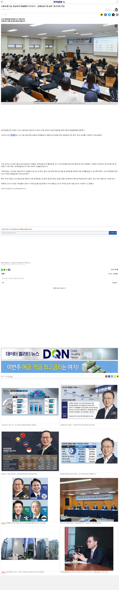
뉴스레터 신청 (112, 232)
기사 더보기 (10, 322)
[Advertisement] (59, 116)
